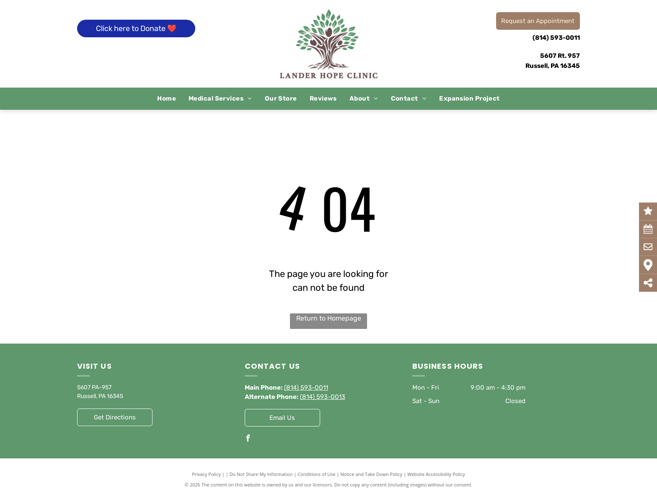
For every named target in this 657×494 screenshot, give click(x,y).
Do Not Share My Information (261, 474)
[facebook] (248, 439)
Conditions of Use (316, 474)
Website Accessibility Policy (436, 474)
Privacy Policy (206, 474)
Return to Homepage (328, 318)
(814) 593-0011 (556, 37)
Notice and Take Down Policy (372, 474)
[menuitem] (166, 99)
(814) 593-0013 (322, 397)
